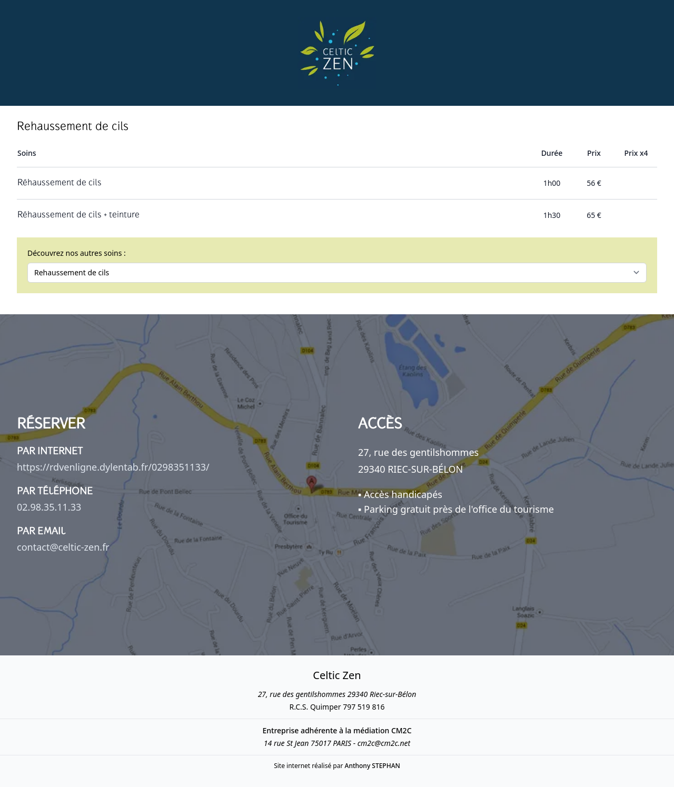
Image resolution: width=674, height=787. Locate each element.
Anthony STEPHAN (372, 765)
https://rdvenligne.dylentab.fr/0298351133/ (113, 467)
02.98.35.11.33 (49, 507)
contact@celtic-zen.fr (63, 547)
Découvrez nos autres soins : (76, 253)
